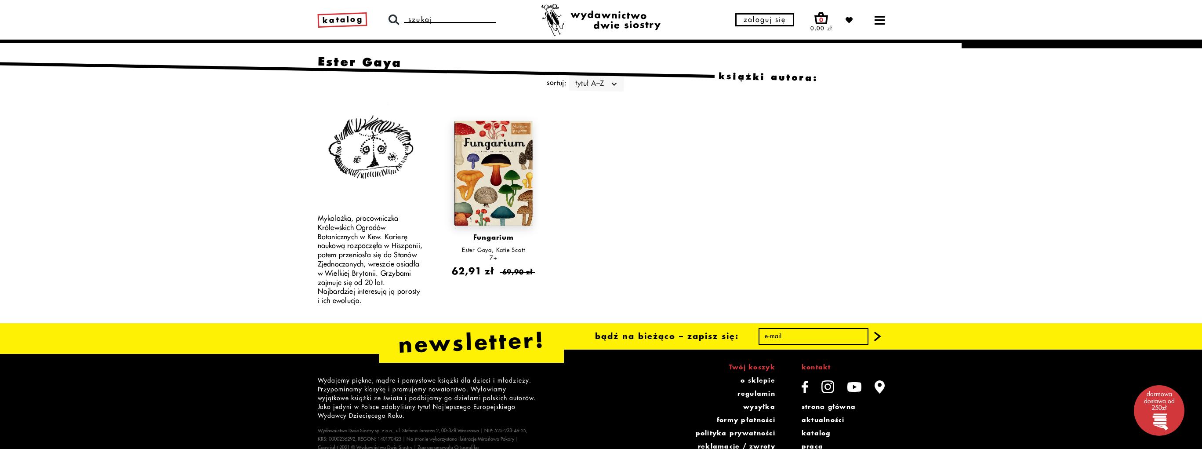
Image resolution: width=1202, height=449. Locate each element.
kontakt (816, 367)
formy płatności (746, 420)
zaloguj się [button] (765, 19)
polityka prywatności (735, 433)
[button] (877, 336)
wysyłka (759, 407)
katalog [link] (342, 19)
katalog (816, 433)
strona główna (829, 407)
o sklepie (758, 380)
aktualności (823, 420)
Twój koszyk (752, 367)
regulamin (756, 394)
